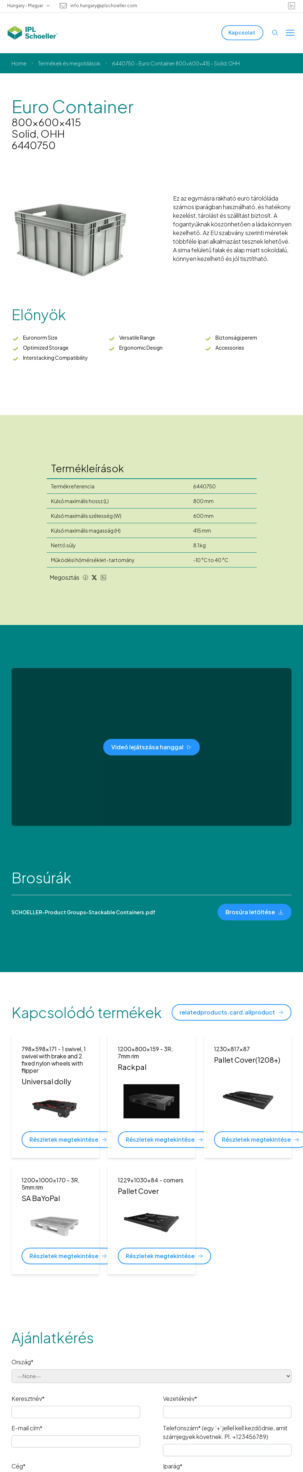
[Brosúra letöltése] (255, 912)
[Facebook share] (85, 577)
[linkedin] (291, 5)
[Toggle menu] (290, 32)
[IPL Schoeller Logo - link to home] (32, 32)
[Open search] (275, 32)
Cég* (18, 1466)
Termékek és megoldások (69, 63)
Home (19, 63)
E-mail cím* (26, 1428)
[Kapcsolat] (243, 32)
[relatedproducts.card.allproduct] (232, 1012)
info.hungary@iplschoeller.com (103, 5)
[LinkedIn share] (103, 577)
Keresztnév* (28, 1398)
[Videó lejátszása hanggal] (151, 747)
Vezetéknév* (180, 1398)
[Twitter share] (94, 577)
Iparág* (172, 1466)
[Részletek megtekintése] (68, 1139)
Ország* (22, 1362)
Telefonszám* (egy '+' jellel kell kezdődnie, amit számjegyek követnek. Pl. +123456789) (225, 1432)
